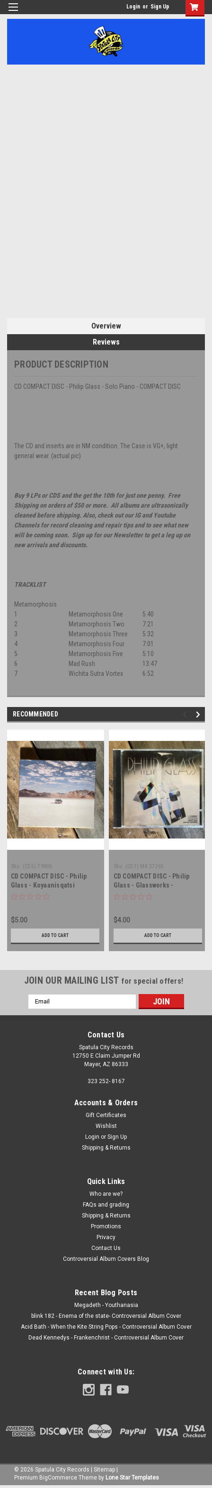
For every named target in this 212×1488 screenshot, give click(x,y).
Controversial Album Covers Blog (106, 1259)
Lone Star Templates (132, 1477)
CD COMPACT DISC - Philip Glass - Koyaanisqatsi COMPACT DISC (49, 885)
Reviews (106, 341)
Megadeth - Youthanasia (106, 1305)
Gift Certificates (106, 1115)
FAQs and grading (106, 1204)
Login (133, 6)
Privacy (106, 1237)
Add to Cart (55, 935)
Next (199, 714)
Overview (106, 325)
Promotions (106, 1226)
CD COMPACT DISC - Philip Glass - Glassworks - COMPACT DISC (152, 885)
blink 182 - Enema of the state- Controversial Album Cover (106, 1316)
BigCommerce (58, 1477)
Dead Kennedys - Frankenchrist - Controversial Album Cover (106, 1337)
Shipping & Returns (106, 1147)
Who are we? (106, 1194)
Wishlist (106, 1126)
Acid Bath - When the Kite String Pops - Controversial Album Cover (106, 1327)
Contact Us (106, 1248)
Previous (186, 714)
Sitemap (104, 1469)
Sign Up (159, 6)
